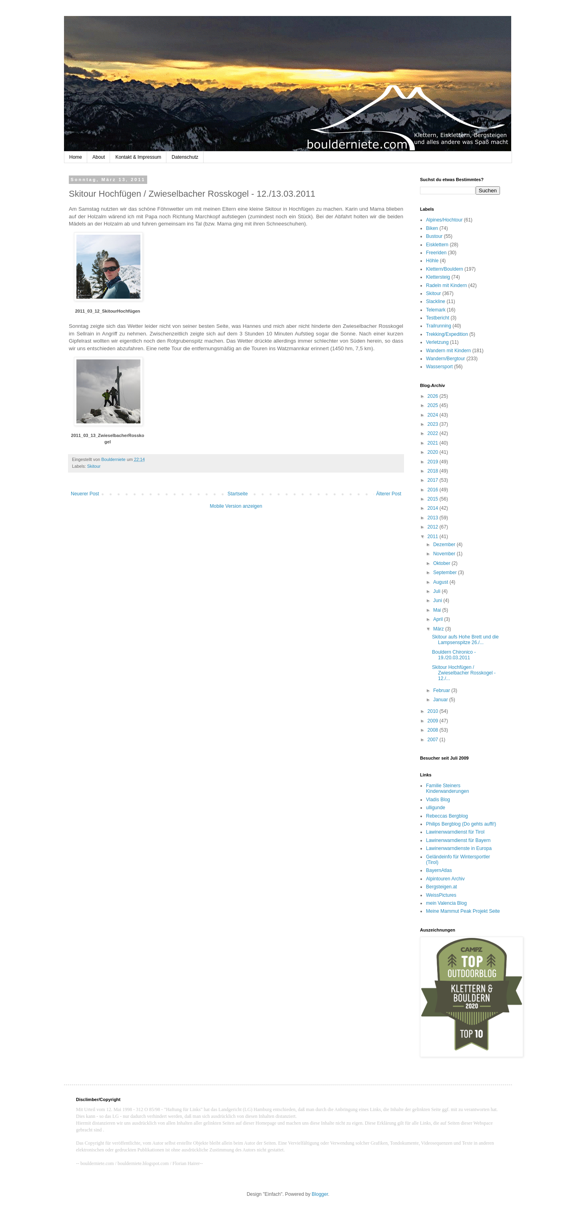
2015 (434, 499)
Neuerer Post (85, 494)
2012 (434, 527)
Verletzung (437, 342)
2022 (434, 433)
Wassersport (439, 366)
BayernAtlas (439, 870)
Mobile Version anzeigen (236, 506)
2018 (434, 471)
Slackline (435, 301)
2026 (434, 396)
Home (75, 157)
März (439, 629)
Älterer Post (388, 494)
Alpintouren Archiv (445, 879)
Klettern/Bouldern (444, 269)
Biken (432, 228)
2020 (434, 452)
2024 (434, 415)
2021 (434, 443)
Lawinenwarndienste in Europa (459, 848)
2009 (434, 721)
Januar (441, 699)
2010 (434, 711)
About (98, 157)
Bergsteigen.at (441, 887)
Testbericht (437, 318)
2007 (434, 739)
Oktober (442, 563)
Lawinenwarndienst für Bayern (458, 840)
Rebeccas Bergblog (447, 816)
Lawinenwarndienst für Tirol (455, 832)
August (441, 582)
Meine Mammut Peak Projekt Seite (463, 911)
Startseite (238, 494)
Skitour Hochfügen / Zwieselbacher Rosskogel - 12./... (464, 673)
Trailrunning (438, 326)
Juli (437, 591)
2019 (434, 462)
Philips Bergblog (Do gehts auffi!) (461, 824)
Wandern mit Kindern (448, 350)
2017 (434, 480)
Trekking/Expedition (447, 334)
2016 (434, 490)
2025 (434, 405)
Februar (442, 690)
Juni (438, 600)
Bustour (434, 236)
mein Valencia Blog (446, 903)
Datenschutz (185, 157)
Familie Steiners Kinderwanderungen (447, 788)
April (438, 619)
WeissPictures (441, 895)
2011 (434, 536)
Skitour (94, 466)
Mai (437, 610)
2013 (434, 518)
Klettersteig (438, 277)
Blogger (320, 1194)
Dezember (445, 544)
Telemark (436, 310)
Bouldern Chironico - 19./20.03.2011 (454, 654)
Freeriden (436, 252)
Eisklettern (437, 244)
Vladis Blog (438, 799)
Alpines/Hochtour (444, 220)
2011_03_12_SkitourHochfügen (107, 311)
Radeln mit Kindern (446, 285)
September (445, 572)
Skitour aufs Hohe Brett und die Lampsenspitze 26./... (465, 639)
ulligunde (435, 807)
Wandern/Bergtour (445, 358)
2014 (434, 508)
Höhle (432, 260)
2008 (434, 730)
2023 (434, 424)
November (445, 554)
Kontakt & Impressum (138, 157)
